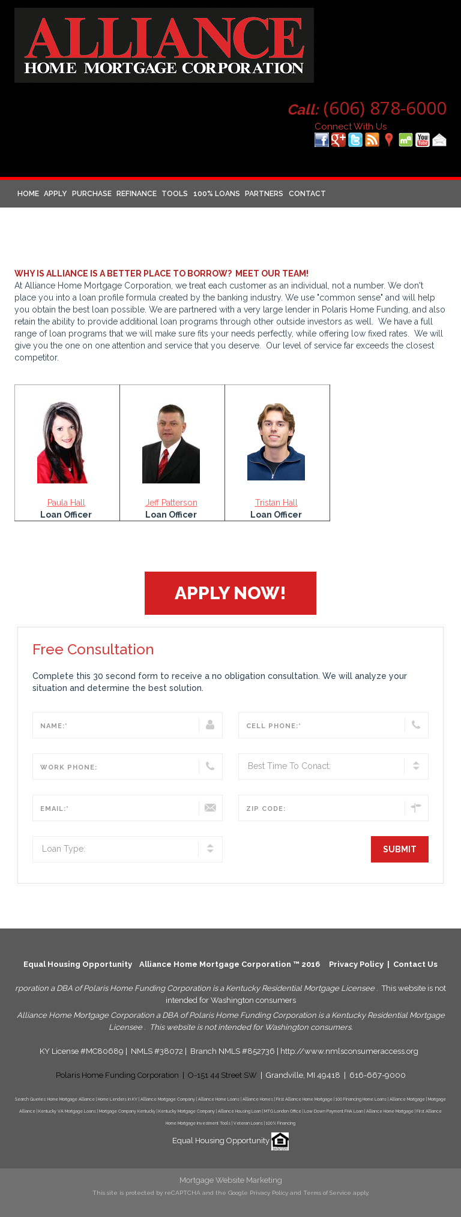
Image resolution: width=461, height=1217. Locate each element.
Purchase (92, 194)
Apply (55, 194)
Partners (264, 194)
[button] (230, 593)
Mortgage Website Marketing (230, 1180)
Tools (174, 194)
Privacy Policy (356, 964)
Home (28, 194)
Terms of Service (327, 1192)
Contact (307, 194)
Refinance (136, 194)
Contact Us (415, 964)
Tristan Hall (276, 502)
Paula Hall (66, 502)
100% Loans (216, 194)
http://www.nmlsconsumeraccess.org (349, 1051)
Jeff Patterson (171, 502)
